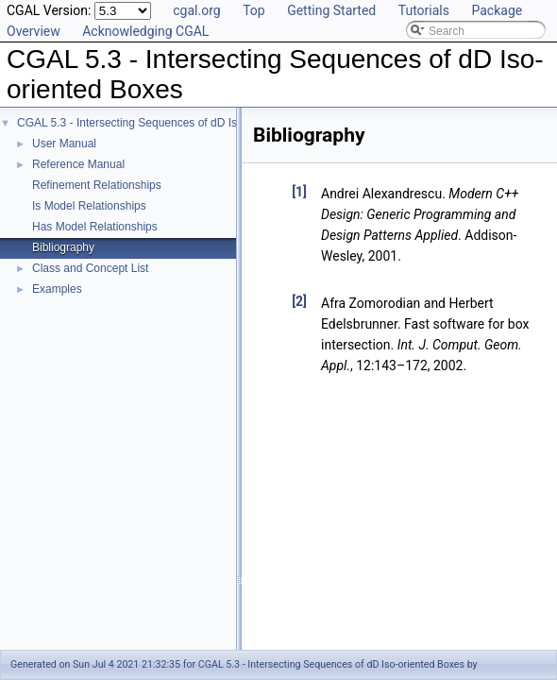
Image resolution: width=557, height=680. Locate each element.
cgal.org (196, 10)
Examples (57, 289)
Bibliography (63, 247)
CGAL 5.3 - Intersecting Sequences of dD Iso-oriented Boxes (170, 122)
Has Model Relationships (95, 226)
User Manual (64, 143)
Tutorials (423, 10)
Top (254, 10)
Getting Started (331, 10)
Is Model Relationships (89, 205)
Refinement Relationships (96, 185)
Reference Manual (78, 164)
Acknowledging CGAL (145, 31)
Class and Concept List (90, 268)
